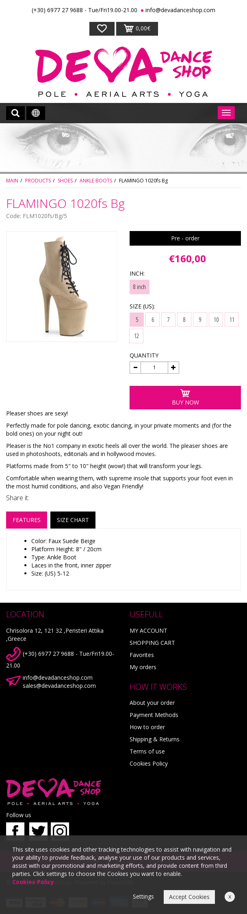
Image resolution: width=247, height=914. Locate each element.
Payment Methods (154, 715)
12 (136, 336)
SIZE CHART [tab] (73, 520)
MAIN (12, 180)
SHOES (65, 180)
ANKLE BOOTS (96, 180)
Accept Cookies (189, 897)
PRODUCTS (38, 180)
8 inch (139, 287)
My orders (143, 667)
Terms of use (147, 751)
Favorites (142, 655)
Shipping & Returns (155, 739)
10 (216, 319)
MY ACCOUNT (148, 630)
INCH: (137, 273)
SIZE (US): (142, 306)
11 (232, 319)
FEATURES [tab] (27, 520)
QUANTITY (144, 355)
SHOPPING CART (152, 642)
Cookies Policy (149, 763)
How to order (147, 727)
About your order (152, 702)
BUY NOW (185, 397)
